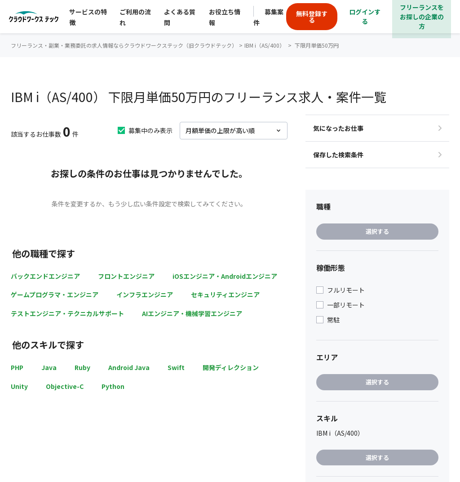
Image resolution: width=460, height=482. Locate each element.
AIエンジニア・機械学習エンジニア (192, 313)
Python (113, 386)
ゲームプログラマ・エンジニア (54, 294)
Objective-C (65, 386)
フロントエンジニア (126, 276)
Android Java (129, 367)
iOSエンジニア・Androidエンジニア (224, 276)
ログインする (364, 16)
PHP (17, 367)
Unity (19, 386)
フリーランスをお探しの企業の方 (422, 17)
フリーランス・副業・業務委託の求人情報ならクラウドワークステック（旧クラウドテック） (124, 45)
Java (49, 367)
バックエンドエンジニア (45, 276)
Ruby (82, 367)
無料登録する (311, 16)
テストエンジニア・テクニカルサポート (67, 313)
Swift (176, 367)
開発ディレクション (231, 367)
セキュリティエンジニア (225, 294)
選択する (377, 231)
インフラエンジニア (144, 294)
